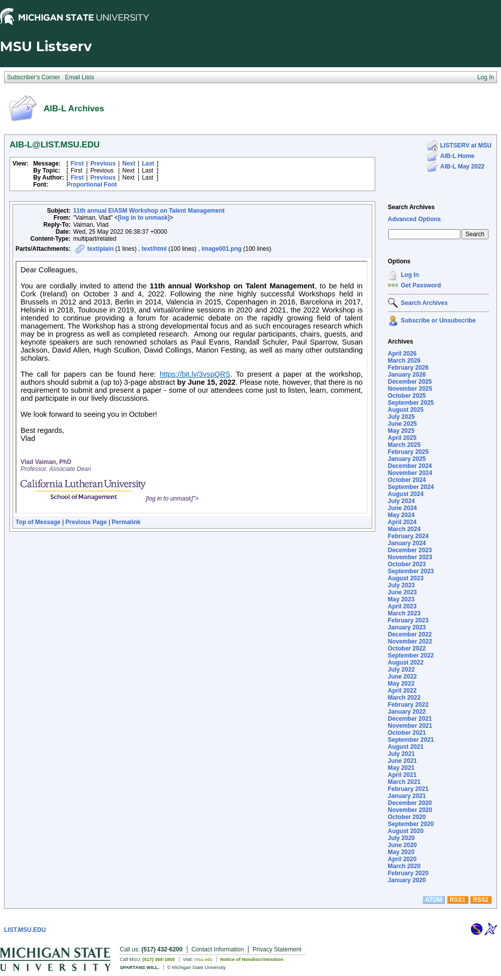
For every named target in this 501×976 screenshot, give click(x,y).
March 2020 (404, 866)
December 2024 (410, 465)
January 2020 (407, 880)
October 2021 (407, 732)
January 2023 (407, 627)
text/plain (100, 248)
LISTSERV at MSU (465, 145)
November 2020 (410, 810)
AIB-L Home (457, 155)
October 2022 (407, 648)
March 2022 (404, 697)
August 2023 (405, 578)
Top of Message (38, 522)
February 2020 (408, 873)
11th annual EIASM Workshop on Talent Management (148, 210)
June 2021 (402, 760)
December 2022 (410, 634)
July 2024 (401, 501)
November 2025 (410, 388)
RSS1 (457, 899)
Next (128, 163)
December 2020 (410, 802)
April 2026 (402, 353)
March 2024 (404, 529)
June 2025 (402, 423)
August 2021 (405, 746)
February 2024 (408, 536)
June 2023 (402, 592)
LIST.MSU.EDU (25, 929)
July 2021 (401, 753)
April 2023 (402, 606)
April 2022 (402, 690)
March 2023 (404, 613)
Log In (410, 274)
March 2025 (404, 444)
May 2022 (401, 683)
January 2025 (407, 458)
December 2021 (410, 718)
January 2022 (407, 711)
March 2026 (404, 360)
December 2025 (410, 381)
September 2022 (411, 655)
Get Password (421, 285)
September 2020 (411, 824)
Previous (103, 163)
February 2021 (408, 788)
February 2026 (408, 367)
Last (148, 163)
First (77, 163)
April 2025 (402, 437)
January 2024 (407, 543)
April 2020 (402, 859)
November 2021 (410, 725)
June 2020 (402, 845)
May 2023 (401, 599)
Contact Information (217, 949)
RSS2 (480, 899)
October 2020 (407, 817)
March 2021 (404, 781)
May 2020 (401, 852)
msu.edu (203, 959)
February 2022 (408, 704)
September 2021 (411, 739)
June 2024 (402, 508)
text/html (154, 248)
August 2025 (405, 409)
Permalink (126, 522)
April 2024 (402, 522)
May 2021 (401, 767)
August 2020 (405, 831)
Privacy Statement (277, 949)
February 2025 (408, 451)
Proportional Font (92, 184)
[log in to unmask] (143, 217)
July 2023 (401, 585)
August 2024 (405, 494)
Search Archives (411, 207)
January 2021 (407, 795)
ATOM (433, 899)
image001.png (221, 248)
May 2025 (401, 430)
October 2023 (407, 564)
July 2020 (401, 838)
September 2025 (411, 402)
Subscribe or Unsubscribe (438, 320)
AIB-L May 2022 (462, 166)
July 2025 (401, 416)
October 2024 (407, 479)
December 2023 (410, 550)
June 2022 (402, 676)
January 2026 (407, 374)
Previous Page (86, 522)
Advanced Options (414, 219)
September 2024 (411, 487)
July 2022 (401, 669)
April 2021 (402, 774)
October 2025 (407, 395)
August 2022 (405, 662)
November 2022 (410, 641)
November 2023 (410, 557)
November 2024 (410, 472)
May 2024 (401, 515)
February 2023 (408, 620)
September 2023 (411, 571)
